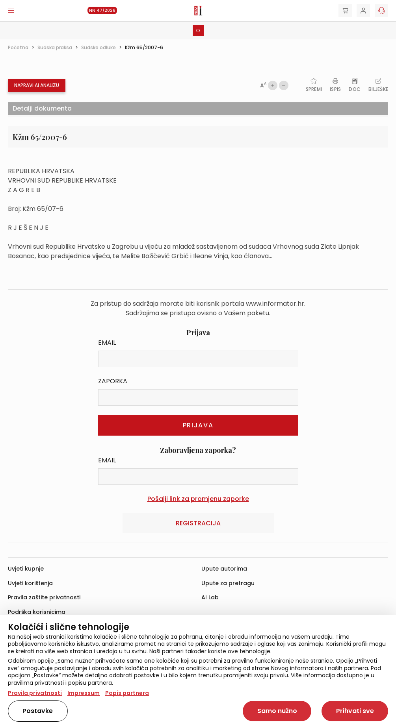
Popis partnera (127, 693)
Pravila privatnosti (35, 693)
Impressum (83, 693)
